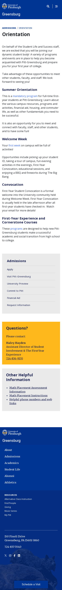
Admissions (9, 28)
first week (14, 145)
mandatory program (25, 96)
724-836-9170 (14, 358)
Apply (10, 269)
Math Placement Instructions (28, 395)
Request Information (18, 305)
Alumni (9, 476)
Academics (12, 463)
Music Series (11, 510)
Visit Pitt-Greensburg (19, 276)
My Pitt (8, 514)
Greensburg (11, 14)
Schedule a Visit (31, 584)
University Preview (17, 283)
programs (16, 228)
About (8, 450)
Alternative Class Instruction (18, 499)
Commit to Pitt (15, 290)
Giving (8, 507)
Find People (10, 503)
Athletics (10, 482)
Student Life (12, 469)
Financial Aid (13, 297)
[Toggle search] (49, 6)
